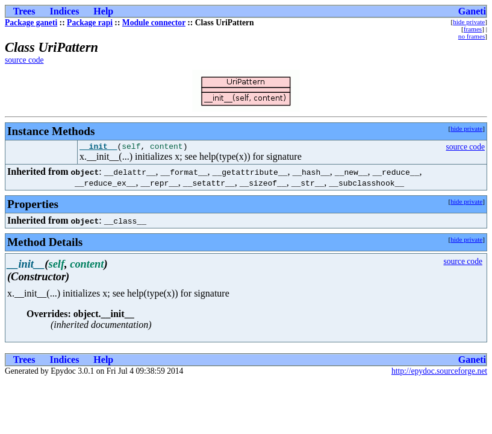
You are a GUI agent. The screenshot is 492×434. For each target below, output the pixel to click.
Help (103, 11)
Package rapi (90, 22)
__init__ (98, 147)
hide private (469, 21)
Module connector (153, 22)
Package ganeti (31, 22)
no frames (471, 36)
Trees (24, 11)
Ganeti (472, 11)
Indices (64, 11)
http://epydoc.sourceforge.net (439, 372)
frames (473, 29)
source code (24, 59)
